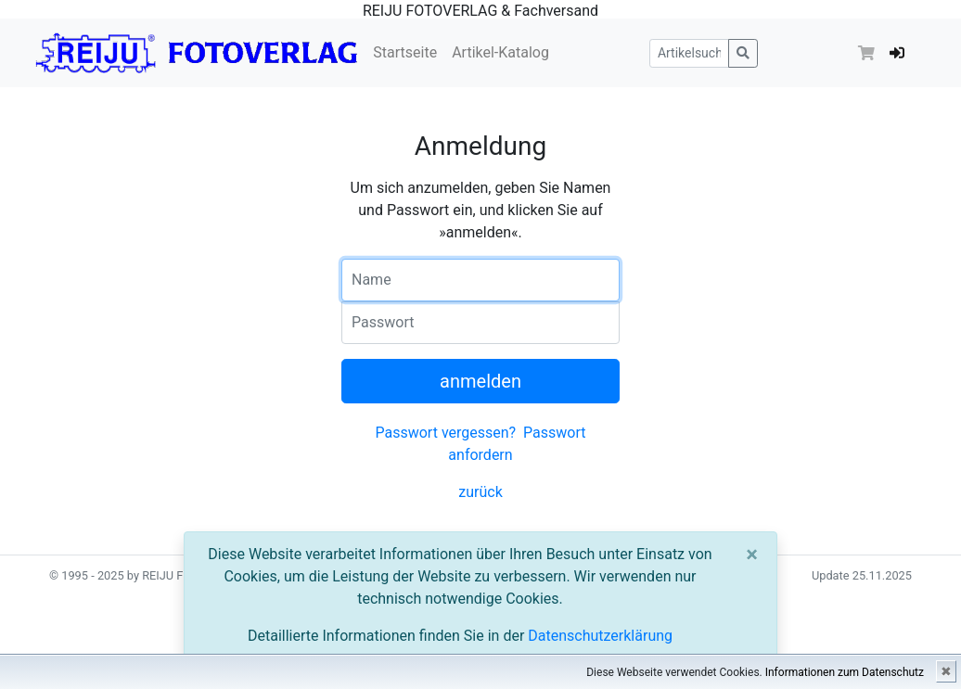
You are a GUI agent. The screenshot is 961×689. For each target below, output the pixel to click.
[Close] (751, 554)
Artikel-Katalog (500, 52)
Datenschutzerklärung (600, 635)
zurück (480, 492)
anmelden (480, 381)
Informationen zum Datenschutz (844, 672)
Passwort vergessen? (445, 432)
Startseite (405, 52)
